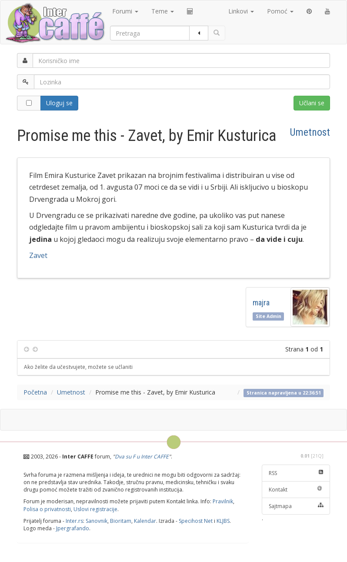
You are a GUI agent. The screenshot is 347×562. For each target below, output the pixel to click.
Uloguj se (59, 103)
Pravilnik (223, 501)
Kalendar (145, 521)
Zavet (38, 255)
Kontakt (296, 489)
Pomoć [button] (280, 11)
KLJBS (223, 521)
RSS (296, 473)
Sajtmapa (296, 506)
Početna (35, 392)
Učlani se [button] (311, 103)
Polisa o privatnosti (47, 509)
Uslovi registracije (95, 509)
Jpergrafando (72, 528)
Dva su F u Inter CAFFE (142, 456)
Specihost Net (196, 521)
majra (263, 302)
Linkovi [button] (241, 11)
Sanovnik (96, 521)
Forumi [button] (125, 11)
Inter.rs (74, 521)
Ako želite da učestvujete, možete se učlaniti (78, 366)
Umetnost (310, 132)
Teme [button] (162, 11)
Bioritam (120, 521)
